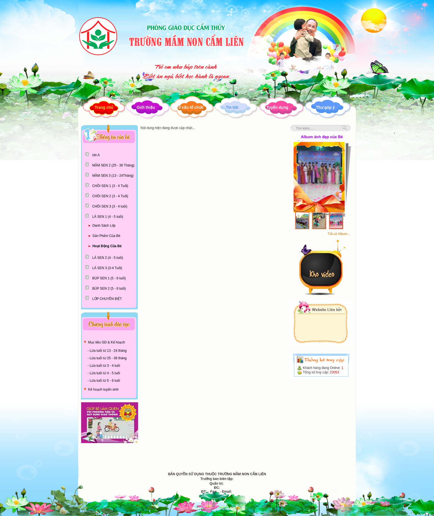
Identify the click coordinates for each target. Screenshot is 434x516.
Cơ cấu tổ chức (190, 107)
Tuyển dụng (277, 107)
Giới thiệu (146, 107)
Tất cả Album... (339, 234)
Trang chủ (104, 107)
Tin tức (232, 107)
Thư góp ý (325, 107)
